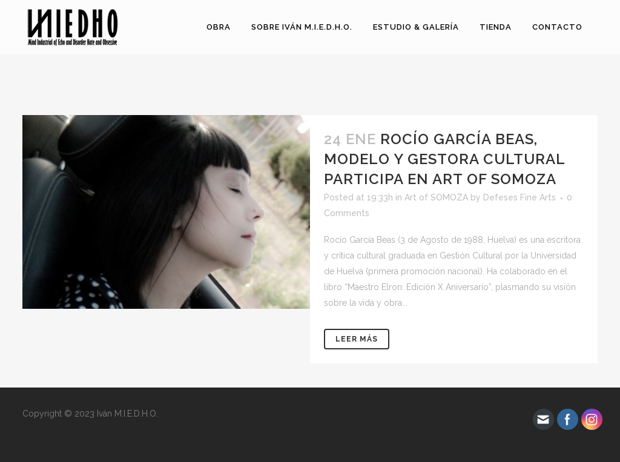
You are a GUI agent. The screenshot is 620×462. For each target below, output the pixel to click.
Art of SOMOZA (436, 197)
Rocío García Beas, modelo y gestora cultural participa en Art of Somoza (444, 159)
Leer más (356, 339)
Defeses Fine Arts (519, 197)
